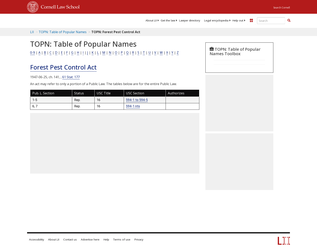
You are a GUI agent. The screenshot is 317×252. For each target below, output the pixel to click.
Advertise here (90, 239)
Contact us (70, 239)
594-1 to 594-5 (137, 100)
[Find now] (289, 20)
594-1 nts (133, 106)
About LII (151, 20)
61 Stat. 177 (71, 77)
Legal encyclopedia (216, 20)
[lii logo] (72, 20)
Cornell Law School (59, 6)
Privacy (138, 239)
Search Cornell (281, 7)
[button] (288, 20)
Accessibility (36, 239)
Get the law (168, 20)
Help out (237, 20)
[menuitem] (151, 20)
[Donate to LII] (251, 20)
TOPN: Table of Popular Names (63, 32)
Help (106, 239)
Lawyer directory (189, 20)
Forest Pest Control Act (63, 67)
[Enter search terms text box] (271, 20)
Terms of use (121, 239)
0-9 (32, 52)
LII (32, 32)
